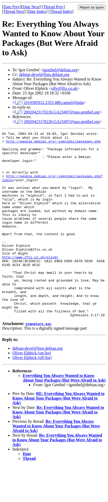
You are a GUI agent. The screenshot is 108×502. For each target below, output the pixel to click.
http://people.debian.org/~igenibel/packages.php (53, 143)
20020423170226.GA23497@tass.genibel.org (61, 112)
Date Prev (11, 7)
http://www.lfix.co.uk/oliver (30, 282)
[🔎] (19, 102)
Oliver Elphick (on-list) (31, 390)
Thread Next (13, 11)
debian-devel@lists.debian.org (44, 74)
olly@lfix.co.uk (64, 88)
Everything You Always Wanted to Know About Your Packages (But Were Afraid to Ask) (64, 414)
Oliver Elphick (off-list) (32, 394)
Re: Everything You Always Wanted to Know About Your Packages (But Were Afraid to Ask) (58, 449)
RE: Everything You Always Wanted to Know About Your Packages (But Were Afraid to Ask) (58, 435)
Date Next (31, 7)
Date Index (37, 11)
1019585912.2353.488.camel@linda (54, 102)
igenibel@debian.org (60, 70)
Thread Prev (53, 7)
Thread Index (61, 11)
